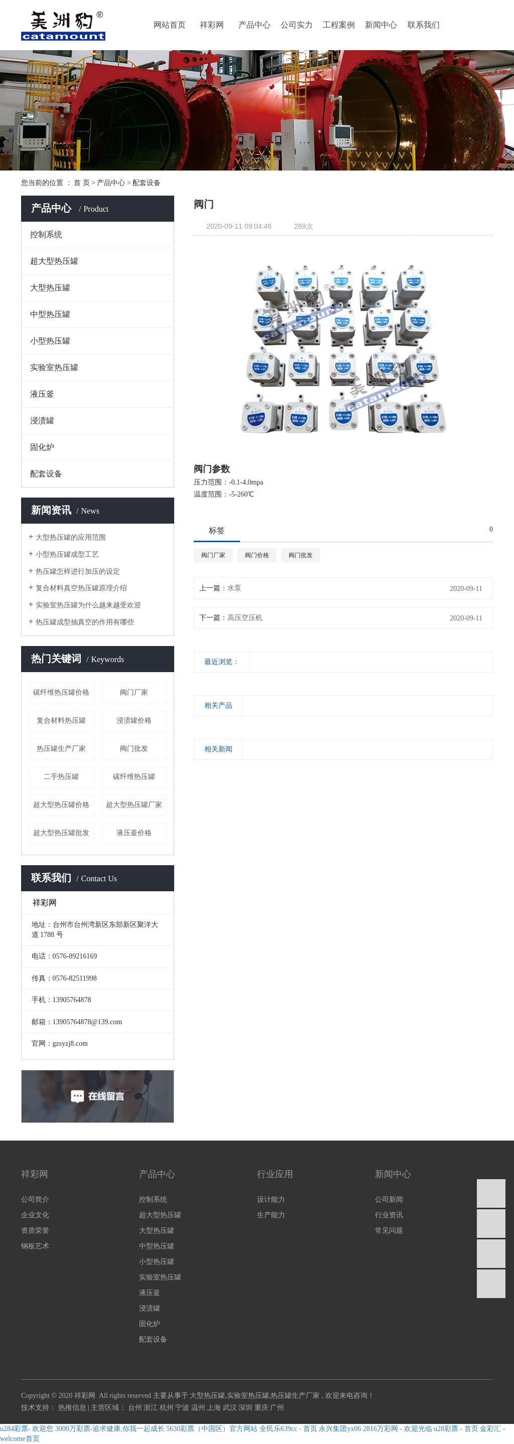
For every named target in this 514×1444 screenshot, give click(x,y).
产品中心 (254, 25)
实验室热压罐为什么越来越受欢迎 (88, 605)
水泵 (234, 588)
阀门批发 (134, 748)
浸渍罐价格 (134, 720)
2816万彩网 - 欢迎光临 (397, 1428)
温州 (199, 1407)
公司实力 (297, 25)
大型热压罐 (50, 287)
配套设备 (147, 183)
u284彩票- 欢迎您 (26, 1428)
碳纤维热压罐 (134, 776)
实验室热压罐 (54, 367)
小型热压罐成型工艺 (67, 554)
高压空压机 (245, 617)
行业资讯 (389, 1215)
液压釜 (42, 394)
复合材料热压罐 (61, 720)
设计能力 (271, 1199)
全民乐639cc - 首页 (288, 1428)
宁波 (183, 1407)
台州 (136, 1407)
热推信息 (72, 1407)
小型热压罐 (50, 341)
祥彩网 (212, 25)
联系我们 (424, 25)
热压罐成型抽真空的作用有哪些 (85, 622)
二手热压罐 (61, 776)
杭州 (168, 1407)
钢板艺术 (35, 1246)
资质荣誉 (35, 1230)
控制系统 (46, 234)
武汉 (231, 1407)
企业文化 (35, 1215)
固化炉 (42, 447)
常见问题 (389, 1230)
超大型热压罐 (54, 261)
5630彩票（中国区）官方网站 (212, 1428)
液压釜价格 (134, 833)
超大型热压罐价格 (61, 805)
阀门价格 (257, 555)
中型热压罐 (50, 314)
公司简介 (35, 1199)
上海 (215, 1407)
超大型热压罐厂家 (134, 805)
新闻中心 (381, 25)
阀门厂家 (134, 692)
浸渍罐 (42, 420)
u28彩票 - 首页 (456, 1428)
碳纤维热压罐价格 (61, 692)
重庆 (262, 1407)
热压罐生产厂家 (61, 748)
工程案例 (339, 25)
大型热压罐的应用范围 (71, 537)
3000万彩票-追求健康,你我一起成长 (110, 1428)
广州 (277, 1407)
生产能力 (271, 1215)
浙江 (152, 1407)
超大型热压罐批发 (61, 833)
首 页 (82, 183)
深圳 (246, 1407)
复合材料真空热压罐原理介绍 (81, 588)
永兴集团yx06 (340, 1428)
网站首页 (170, 25)
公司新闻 (389, 1199)
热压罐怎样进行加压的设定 (78, 571)
